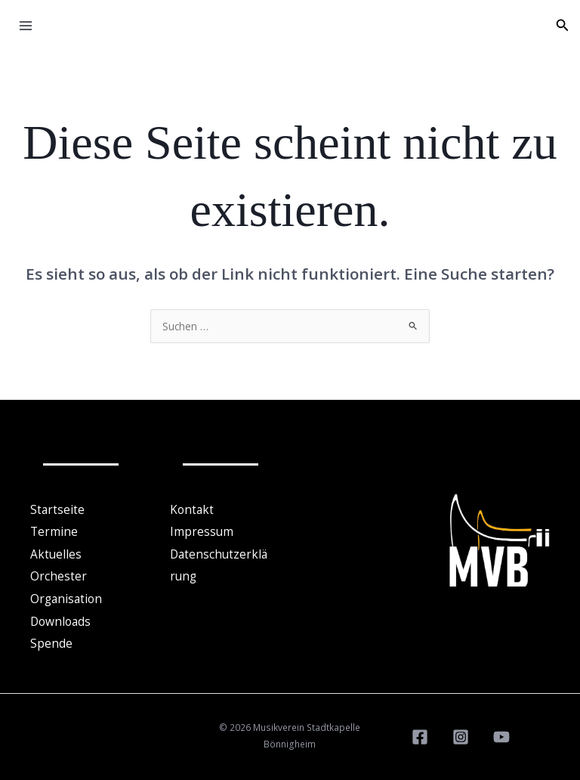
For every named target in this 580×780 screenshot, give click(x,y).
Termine (54, 530)
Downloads (60, 617)
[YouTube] (501, 732)
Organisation (66, 596)
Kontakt (192, 509)
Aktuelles (56, 552)
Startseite (57, 509)
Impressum (201, 530)
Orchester (58, 574)
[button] (562, 26)
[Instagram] (460, 732)
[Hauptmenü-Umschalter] (26, 26)
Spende (51, 639)
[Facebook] (420, 732)
